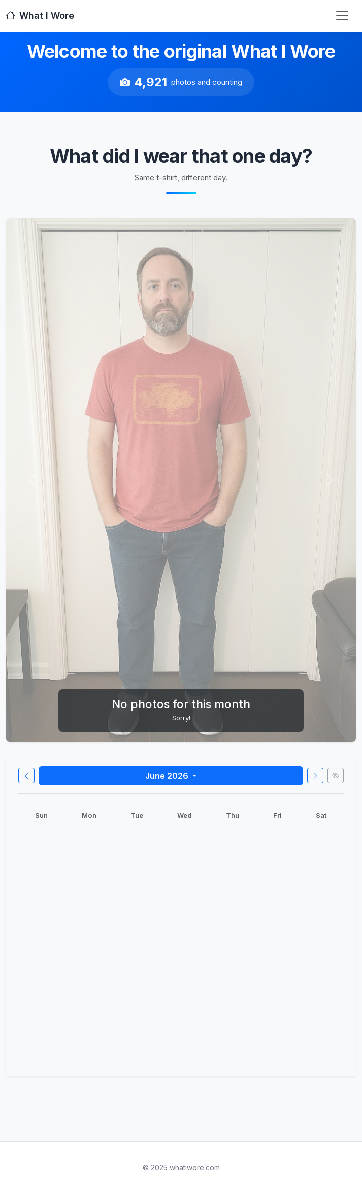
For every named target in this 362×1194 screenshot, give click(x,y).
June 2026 (167, 776)
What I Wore (40, 15)
